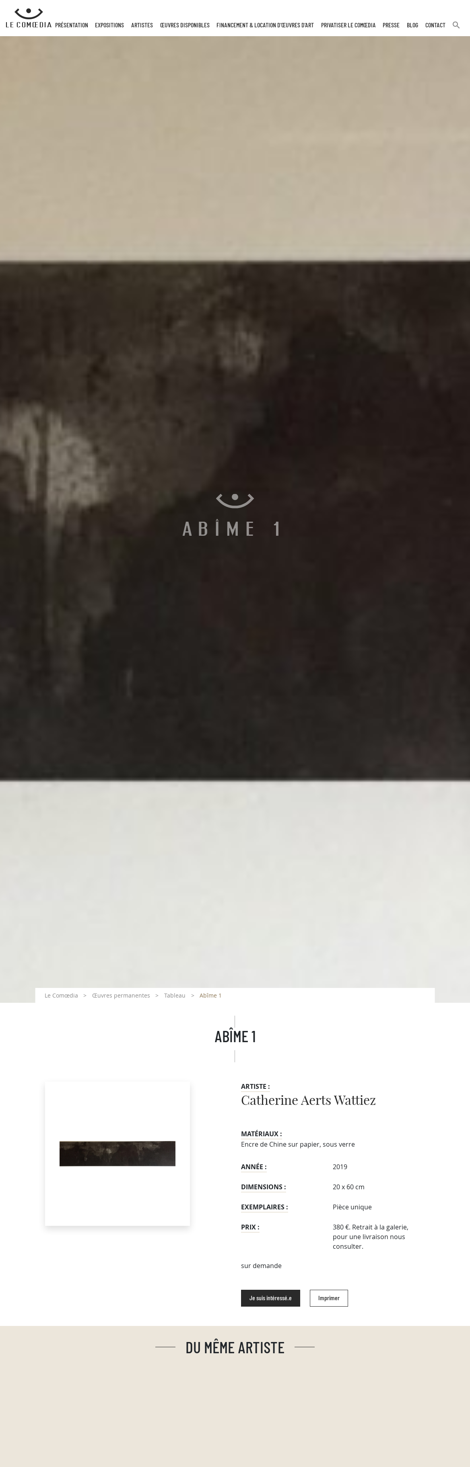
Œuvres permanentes (121, 995)
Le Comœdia (61, 995)
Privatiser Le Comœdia (348, 25)
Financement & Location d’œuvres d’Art (265, 25)
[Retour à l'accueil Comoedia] (29, 18)
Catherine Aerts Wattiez (308, 1100)
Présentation (71, 25)
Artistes (142, 25)
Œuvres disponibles (185, 25)
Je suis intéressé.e (270, 1298)
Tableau (175, 995)
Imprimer (329, 1298)
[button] (456, 28)
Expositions (109, 25)
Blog (412, 25)
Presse (391, 25)
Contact (435, 25)
